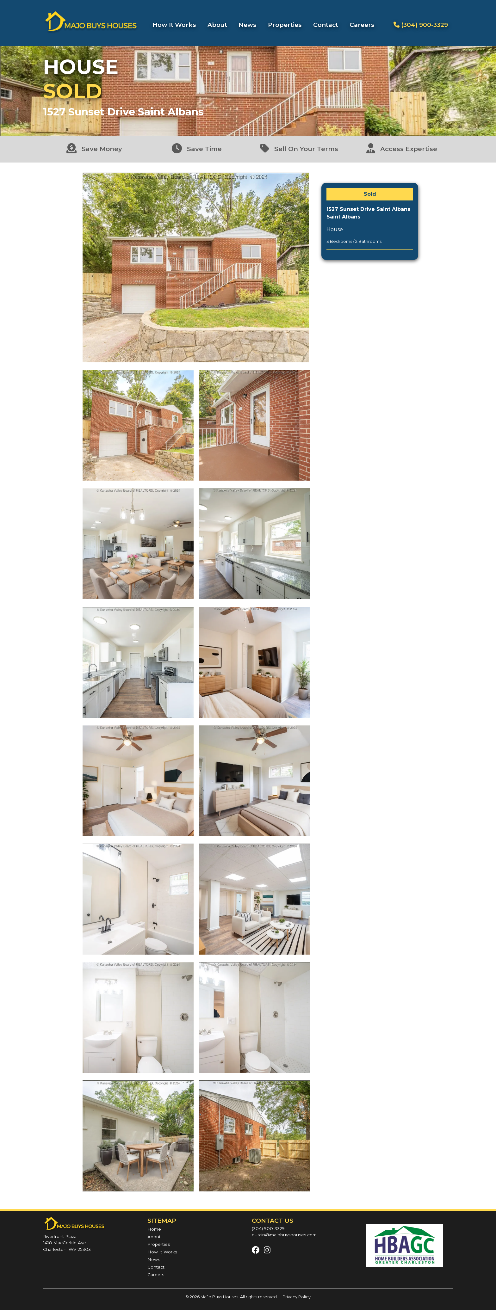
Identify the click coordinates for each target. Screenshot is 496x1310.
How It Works (174, 24)
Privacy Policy (296, 1297)
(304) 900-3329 (421, 24)
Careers (362, 24)
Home (154, 1229)
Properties (285, 24)
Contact (325, 24)
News (248, 24)
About (217, 24)
